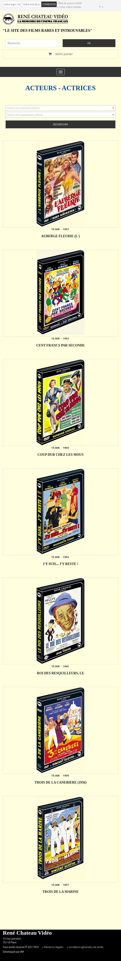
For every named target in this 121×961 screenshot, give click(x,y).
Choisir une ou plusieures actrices (25, 115)
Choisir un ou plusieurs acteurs (23, 108)
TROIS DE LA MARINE (60, 892)
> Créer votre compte (69, 7)
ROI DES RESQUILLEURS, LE (60, 673)
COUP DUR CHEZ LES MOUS (60, 454)
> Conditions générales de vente (85, 947)
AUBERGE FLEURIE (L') (60, 236)
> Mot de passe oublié (69, 3)
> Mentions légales (53, 947)
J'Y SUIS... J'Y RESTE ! (60, 564)
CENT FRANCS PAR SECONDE (60, 345)
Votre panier (60, 53)
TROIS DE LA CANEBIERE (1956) (60, 782)
